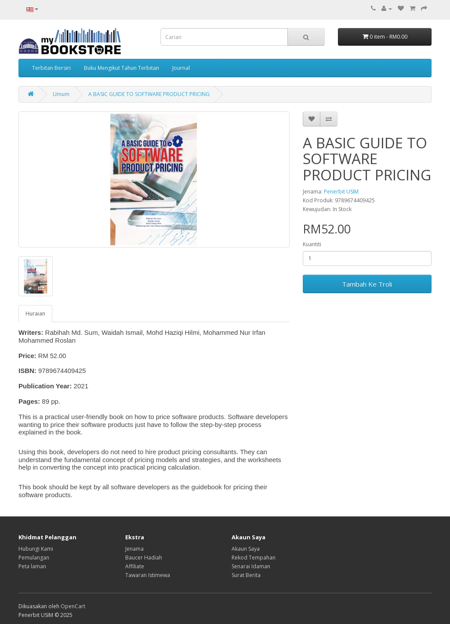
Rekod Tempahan (254, 557)
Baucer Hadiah (143, 557)
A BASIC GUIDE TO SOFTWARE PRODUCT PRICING (149, 94)
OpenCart (73, 606)
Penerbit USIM (341, 191)
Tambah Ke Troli (367, 284)
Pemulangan (33, 557)
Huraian (35, 313)
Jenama (134, 548)
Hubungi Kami (35, 548)
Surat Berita (246, 575)
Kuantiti (312, 244)
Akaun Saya (246, 548)
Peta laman (32, 566)
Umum (61, 94)
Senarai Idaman (251, 566)
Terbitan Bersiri (51, 68)
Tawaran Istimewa (147, 575)
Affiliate (134, 566)
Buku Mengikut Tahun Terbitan (121, 68)
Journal (181, 68)
